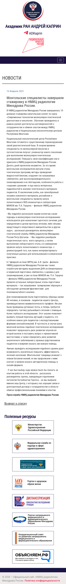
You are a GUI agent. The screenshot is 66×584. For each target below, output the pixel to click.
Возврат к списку (15, 403)
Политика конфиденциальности (42, 580)
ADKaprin (33, 33)
